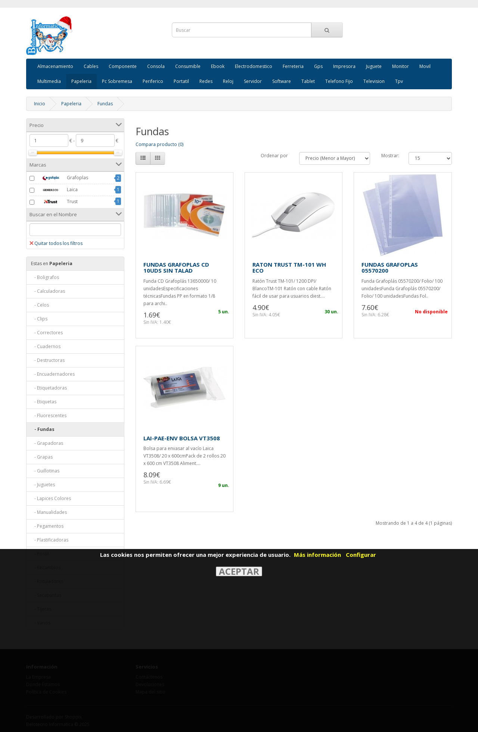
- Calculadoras (48, 291)
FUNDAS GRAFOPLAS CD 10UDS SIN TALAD (176, 267)
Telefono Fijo (339, 81)
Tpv (399, 81)
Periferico (153, 81)
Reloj (228, 81)
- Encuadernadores (53, 374)
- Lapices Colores (51, 498)
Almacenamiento (55, 66)
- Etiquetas (43, 401)
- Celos (40, 305)
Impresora (344, 66)
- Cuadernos (45, 346)
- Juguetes (43, 484)
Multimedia (49, 81)
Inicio (39, 103)
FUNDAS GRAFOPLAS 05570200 (389, 267)
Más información (317, 554)
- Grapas (42, 457)
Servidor (253, 81)
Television (374, 81)
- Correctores (47, 332)
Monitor (400, 66)
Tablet (308, 81)
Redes (205, 81)
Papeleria (81, 81)
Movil (425, 66)
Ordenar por (274, 155)
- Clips (39, 319)
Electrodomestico (253, 66)
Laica (57, 190)
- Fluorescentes (48, 415)
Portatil (181, 81)
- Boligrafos (45, 277)
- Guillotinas (45, 471)
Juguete (374, 66)
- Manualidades (49, 512)
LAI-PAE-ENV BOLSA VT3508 (181, 438)
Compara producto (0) (159, 144)
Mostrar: (390, 155)
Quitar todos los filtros (56, 243)
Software (281, 81)
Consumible (188, 66)
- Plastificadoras (49, 540)
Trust (57, 201)
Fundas (105, 103)
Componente (123, 66)
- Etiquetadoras (49, 388)
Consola (156, 66)
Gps (318, 66)
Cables (91, 66)
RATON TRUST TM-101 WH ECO (289, 267)
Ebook (217, 66)
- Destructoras (48, 360)
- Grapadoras (47, 443)
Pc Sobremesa (117, 81)
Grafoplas (62, 178)
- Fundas (43, 429)
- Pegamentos (47, 526)
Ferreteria (293, 66)
